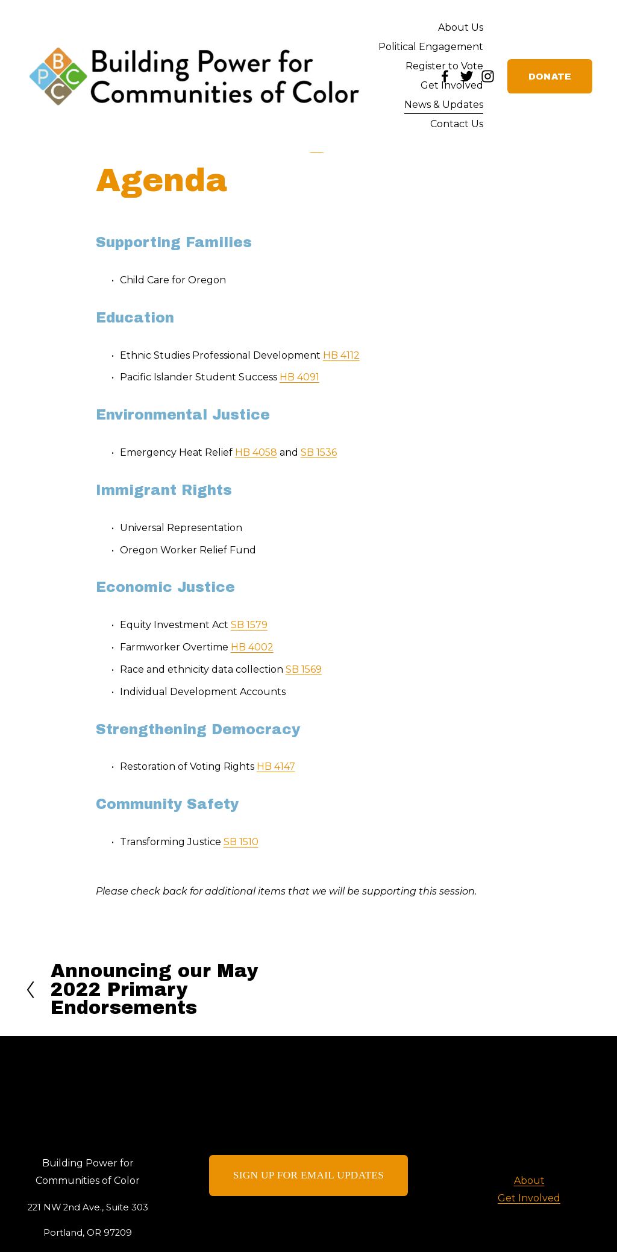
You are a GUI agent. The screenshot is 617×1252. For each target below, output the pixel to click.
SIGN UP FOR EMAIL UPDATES (308, 1175)
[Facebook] (445, 76)
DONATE (550, 76)
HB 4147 (276, 766)
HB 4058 (256, 452)
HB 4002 (252, 647)
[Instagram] (487, 76)
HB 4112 (341, 355)
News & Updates (443, 104)
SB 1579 (249, 625)
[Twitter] (466, 76)
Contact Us (456, 124)
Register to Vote (444, 66)
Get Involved (452, 85)
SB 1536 (319, 452)
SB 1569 (304, 669)
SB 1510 (241, 842)
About (529, 1180)
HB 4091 (299, 377)
